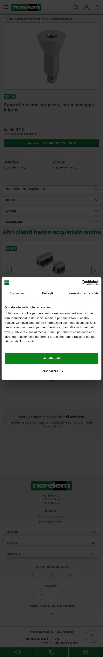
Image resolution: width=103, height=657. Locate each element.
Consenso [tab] (17, 293)
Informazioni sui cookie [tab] (82, 293)
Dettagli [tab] (47, 293)
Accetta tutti (51, 358)
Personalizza (51, 371)
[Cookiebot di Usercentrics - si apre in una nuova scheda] (82, 282)
